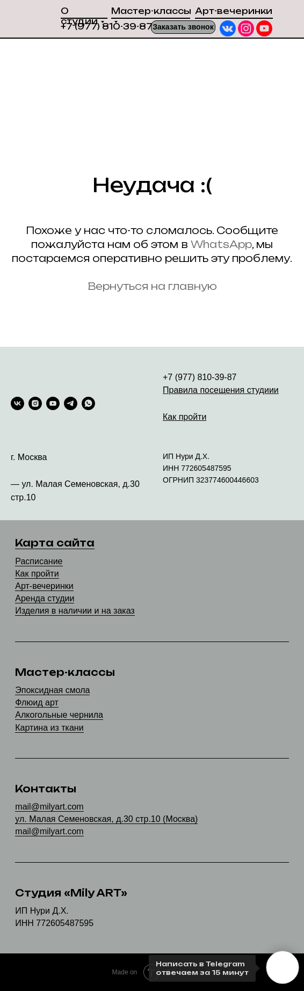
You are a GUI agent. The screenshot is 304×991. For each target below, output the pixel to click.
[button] (183, 27)
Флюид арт (36, 702)
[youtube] (53, 403)
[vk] (17, 403)
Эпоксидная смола (52, 690)
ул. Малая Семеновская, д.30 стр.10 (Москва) (106, 819)
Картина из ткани (49, 727)
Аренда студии (44, 598)
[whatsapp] (88, 403)
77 (185, 468)
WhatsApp (221, 244)
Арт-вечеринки (233, 11)
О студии (79, 16)
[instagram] (35, 403)
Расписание (38, 561)
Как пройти (37, 573)
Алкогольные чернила (59, 714)
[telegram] (70, 403)
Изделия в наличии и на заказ (74, 610)
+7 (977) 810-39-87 (107, 26)
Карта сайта (55, 543)
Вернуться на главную (152, 286)
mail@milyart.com (49, 806)
